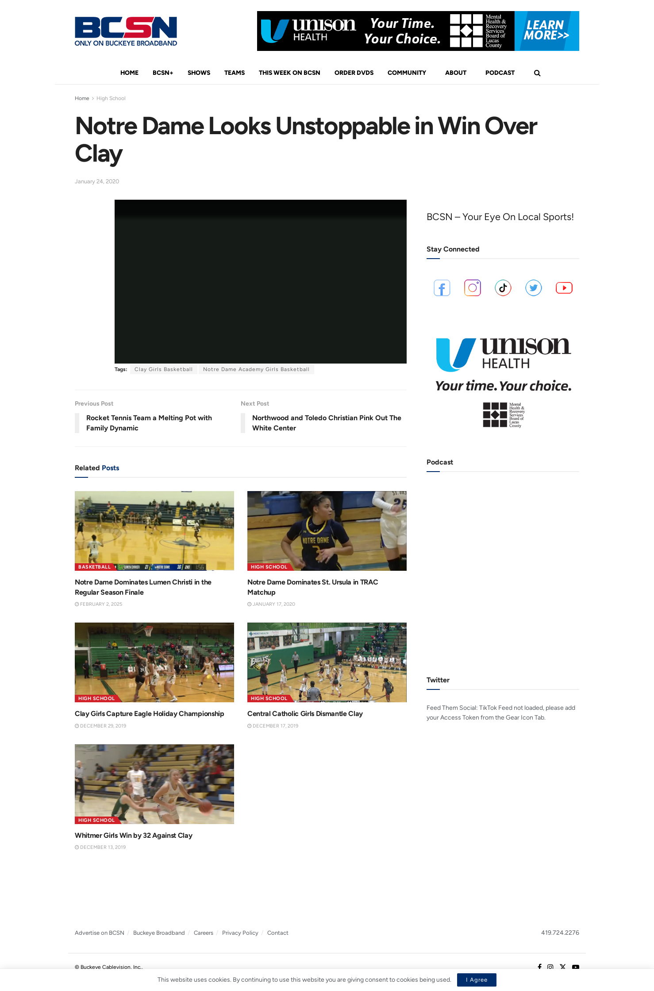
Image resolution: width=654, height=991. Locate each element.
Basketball (94, 567)
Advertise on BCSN (99, 932)
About (455, 73)
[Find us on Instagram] (550, 967)
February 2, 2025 (98, 604)
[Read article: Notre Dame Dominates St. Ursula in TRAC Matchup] (327, 531)
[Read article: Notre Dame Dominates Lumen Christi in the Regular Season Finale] (154, 531)
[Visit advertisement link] (418, 31)
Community (407, 73)
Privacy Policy (240, 932)
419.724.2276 (560, 933)
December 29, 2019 (100, 726)
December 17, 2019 (272, 726)
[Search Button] (537, 73)
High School (111, 98)
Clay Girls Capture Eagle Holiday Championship (149, 713)
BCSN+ (163, 73)
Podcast (500, 73)
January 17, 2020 (271, 604)
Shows (199, 73)
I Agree (477, 979)
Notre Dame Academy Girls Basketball (256, 369)
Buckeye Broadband (159, 932)
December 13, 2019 (100, 847)
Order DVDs (354, 73)
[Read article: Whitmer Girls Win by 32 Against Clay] (154, 784)
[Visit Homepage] (126, 31)
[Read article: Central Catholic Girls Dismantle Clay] (327, 662)
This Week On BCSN (289, 73)
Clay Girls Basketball (164, 369)
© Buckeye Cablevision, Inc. (108, 967)
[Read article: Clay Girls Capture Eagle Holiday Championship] (154, 662)
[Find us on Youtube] (575, 967)
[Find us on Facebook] (540, 967)
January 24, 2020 (97, 181)
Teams (234, 73)
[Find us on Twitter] (562, 967)
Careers (203, 932)
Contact (278, 932)
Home (129, 73)
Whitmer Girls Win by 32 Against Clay (133, 835)
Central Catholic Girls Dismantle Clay (305, 713)
